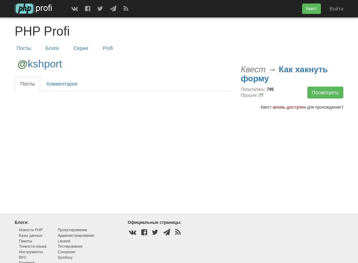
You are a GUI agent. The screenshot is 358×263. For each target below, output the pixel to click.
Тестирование (70, 246)
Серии (80, 48)
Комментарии (61, 84)
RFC (23, 257)
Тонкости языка (32, 246)
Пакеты (25, 241)
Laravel (64, 241)
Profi (108, 48)
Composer (67, 252)
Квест (311, 8)
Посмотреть (325, 92)
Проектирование (72, 230)
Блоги (52, 48)
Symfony (65, 257)
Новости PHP (31, 230)
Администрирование (76, 235)
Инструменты (31, 252)
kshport (45, 64)
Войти (336, 9)
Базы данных (30, 235)
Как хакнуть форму (284, 74)
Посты (23, 48)
